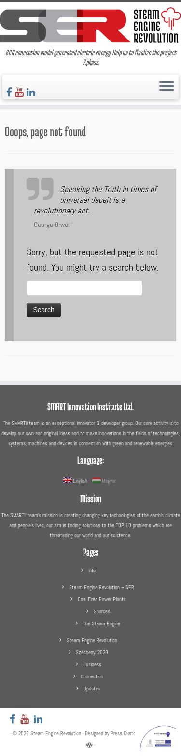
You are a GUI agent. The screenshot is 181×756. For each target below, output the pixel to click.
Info (92, 570)
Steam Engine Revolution (92, 640)
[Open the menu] (166, 87)
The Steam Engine (101, 623)
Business (92, 664)
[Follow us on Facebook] (10, 92)
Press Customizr (127, 733)
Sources (102, 611)
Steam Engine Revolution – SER (101, 587)
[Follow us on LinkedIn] (32, 92)
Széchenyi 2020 (92, 652)
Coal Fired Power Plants (102, 599)
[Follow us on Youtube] (21, 92)
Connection (92, 676)
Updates (92, 688)
